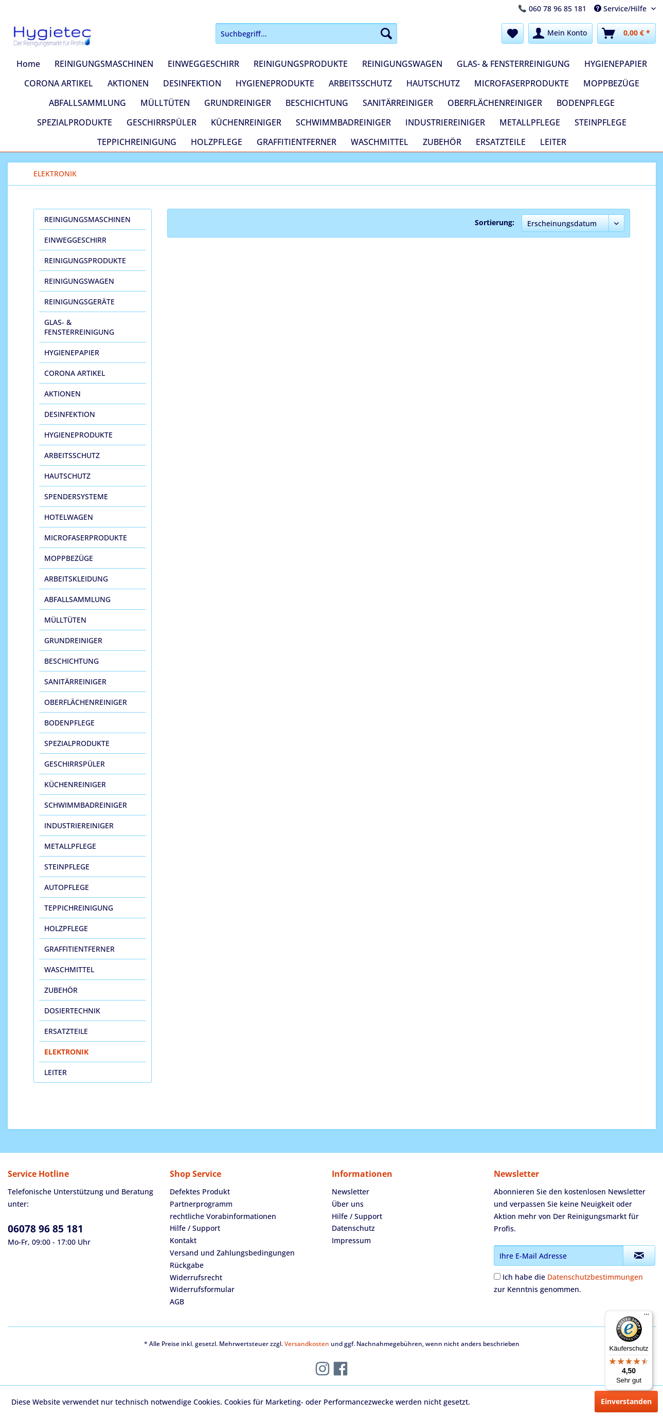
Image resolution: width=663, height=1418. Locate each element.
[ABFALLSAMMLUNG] (87, 103)
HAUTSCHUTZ (67, 476)
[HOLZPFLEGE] (216, 142)
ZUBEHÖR (61, 990)
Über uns (348, 1204)
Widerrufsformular (202, 1289)
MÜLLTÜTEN (65, 620)
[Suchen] (386, 33)
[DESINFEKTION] (192, 83)
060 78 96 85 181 (557, 8)
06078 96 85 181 (45, 1228)
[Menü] (646, 1317)
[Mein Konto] (560, 33)
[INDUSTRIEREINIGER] (445, 122)
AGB (177, 1301)
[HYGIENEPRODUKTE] (274, 83)
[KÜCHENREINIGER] (246, 122)
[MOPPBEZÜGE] (611, 83)
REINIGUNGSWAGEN (79, 281)
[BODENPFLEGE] (585, 103)
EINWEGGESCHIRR (75, 240)
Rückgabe (187, 1265)
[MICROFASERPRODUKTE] (521, 83)
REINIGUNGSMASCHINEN (87, 219)
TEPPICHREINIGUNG (78, 908)
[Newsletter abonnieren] (639, 1255)
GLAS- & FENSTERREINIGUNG (79, 327)
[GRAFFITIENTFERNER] (296, 142)
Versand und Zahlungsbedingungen (232, 1253)
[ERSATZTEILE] (501, 142)
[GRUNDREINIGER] (237, 103)
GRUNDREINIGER (73, 640)
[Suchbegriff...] (306, 33)
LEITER (55, 1072)
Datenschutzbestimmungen (595, 1277)
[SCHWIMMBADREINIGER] (343, 122)
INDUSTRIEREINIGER (79, 825)
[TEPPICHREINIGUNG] (137, 142)
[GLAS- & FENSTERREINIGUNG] (513, 64)
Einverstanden (626, 1401)
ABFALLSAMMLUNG (77, 599)
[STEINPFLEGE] (600, 122)
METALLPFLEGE (70, 846)
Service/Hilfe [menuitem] (621, 8)
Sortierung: (494, 222)
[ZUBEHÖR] (442, 142)
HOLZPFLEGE (66, 928)
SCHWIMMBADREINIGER (85, 805)
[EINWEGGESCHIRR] (203, 64)
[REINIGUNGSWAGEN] (402, 64)
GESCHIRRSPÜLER (74, 764)
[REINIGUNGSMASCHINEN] (103, 64)
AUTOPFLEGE (66, 887)
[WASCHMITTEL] (380, 142)
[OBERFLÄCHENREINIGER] (494, 103)
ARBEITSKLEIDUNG (76, 579)
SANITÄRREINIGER (75, 681)
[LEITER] (553, 142)
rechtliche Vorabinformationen (223, 1216)
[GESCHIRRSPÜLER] (161, 122)
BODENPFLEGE (69, 723)
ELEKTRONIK (66, 1052)
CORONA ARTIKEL (74, 373)
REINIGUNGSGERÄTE (79, 301)
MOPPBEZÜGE (68, 558)
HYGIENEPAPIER (71, 352)
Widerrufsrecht (196, 1277)
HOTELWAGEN (68, 517)
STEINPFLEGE (66, 866)
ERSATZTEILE (66, 1031)
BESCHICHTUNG (71, 661)
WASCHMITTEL (69, 969)
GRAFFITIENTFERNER (79, 949)
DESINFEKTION (69, 414)
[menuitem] (306, 33)
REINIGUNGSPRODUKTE (85, 260)
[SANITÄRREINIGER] (397, 103)
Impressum (351, 1240)
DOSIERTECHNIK (72, 1010)
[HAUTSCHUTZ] (433, 83)
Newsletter (350, 1191)
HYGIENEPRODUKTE (78, 435)
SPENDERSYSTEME (76, 496)
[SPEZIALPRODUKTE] (74, 122)
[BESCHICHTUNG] (316, 103)
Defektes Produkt (200, 1191)
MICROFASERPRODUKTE (85, 537)
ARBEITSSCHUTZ (72, 455)
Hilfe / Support (195, 1228)
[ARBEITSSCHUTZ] (360, 83)
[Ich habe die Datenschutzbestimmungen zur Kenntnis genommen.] (497, 1276)
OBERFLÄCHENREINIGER (85, 702)
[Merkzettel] (512, 33)
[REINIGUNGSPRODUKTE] (300, 64)
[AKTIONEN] (128, 83)
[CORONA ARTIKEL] (58, 83)
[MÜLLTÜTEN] (165, 103)
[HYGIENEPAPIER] (615, 64)
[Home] (28, 64)
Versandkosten (306, 1343)
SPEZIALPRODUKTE (77, 743)
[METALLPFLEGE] (529, 122)
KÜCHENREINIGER (75, 784)
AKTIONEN (62, 393)
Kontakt (183, 1240)
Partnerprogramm (201, 1204)
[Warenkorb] (626, 33)
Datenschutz (353, 1228)
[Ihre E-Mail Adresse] (558, 1255)
